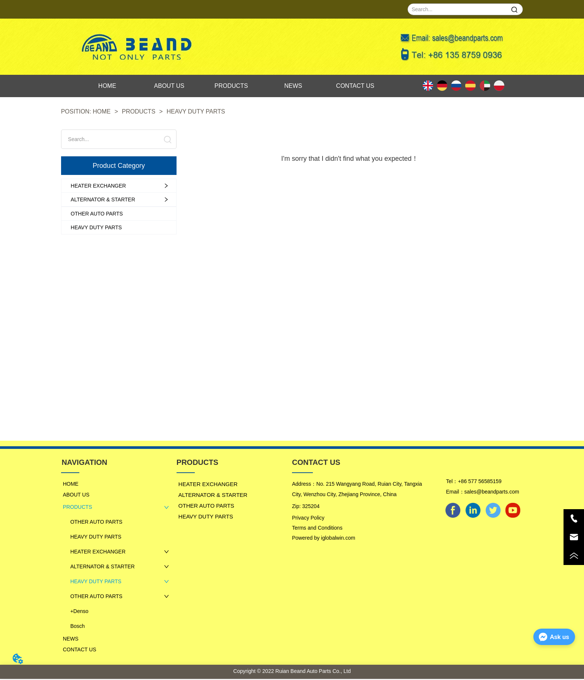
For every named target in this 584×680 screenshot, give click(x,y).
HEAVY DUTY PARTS (195, 111)
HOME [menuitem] (107, 86)
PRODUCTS (138, 111)
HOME (101, 111)
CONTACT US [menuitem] (355, 86)
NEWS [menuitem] (293, 86)
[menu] (231, 86)
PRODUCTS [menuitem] (231, 86)
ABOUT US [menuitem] (169, 86)
